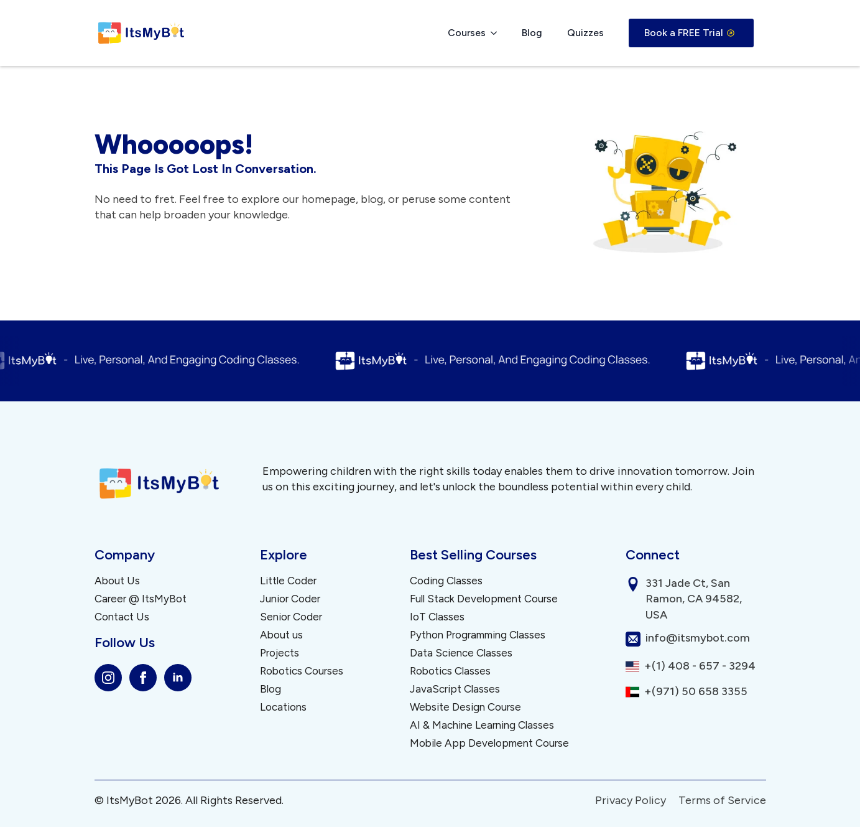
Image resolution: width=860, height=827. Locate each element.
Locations (283, 707)
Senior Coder (291, 617)
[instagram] (108, 677)
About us (281, 635)
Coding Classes (446, 581)
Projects (279, 653)
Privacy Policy (630, 800)
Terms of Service (722, 800)
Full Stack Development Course (484, 599)
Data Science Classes (461, 653)
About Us (117, 581)
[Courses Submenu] (497, 33)
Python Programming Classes (477, 635)
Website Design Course (465, 707)
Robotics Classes (450, 671)
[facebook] (143, 677)
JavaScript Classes (455, 689)
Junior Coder (290, 599)
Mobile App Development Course (489, 743)
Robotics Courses (301, 671)
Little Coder (288, 581)
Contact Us (122, 617)
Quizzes (585, 33)
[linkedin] (178, 677)
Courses (467, 33)
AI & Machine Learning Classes (482, 725)
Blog (532, 33)
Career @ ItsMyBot (141, 599)
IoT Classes (437, 617)
